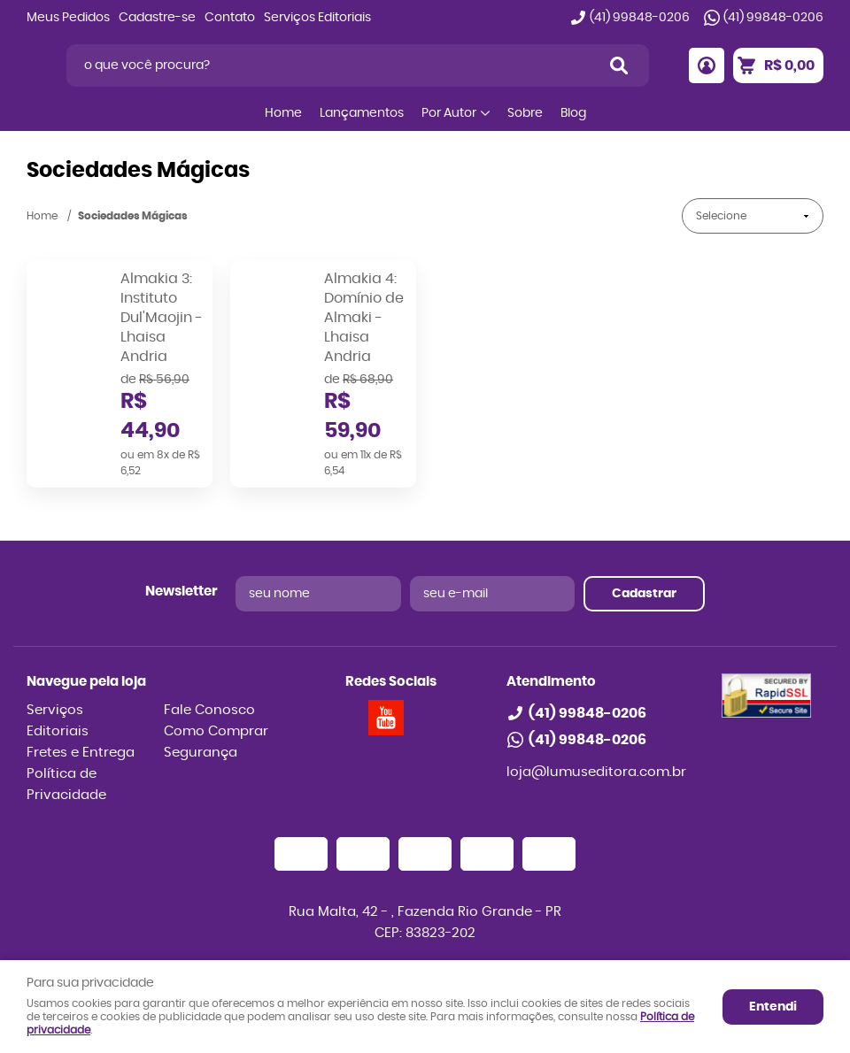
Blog (573, 113)
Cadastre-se (157, 18)
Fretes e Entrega (81, 752)
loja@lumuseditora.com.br (596, 772)
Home (283, 113)
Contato (230, 18)
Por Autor (448, 113)
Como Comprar (216, 731)
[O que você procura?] (619, 65)
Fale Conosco (209, 710)
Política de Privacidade (66, 784)
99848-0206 (640, 18)
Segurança (200, 752)
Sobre (525, 113)
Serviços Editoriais (317, 18)
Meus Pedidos (68, 18)
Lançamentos (362, 113)
